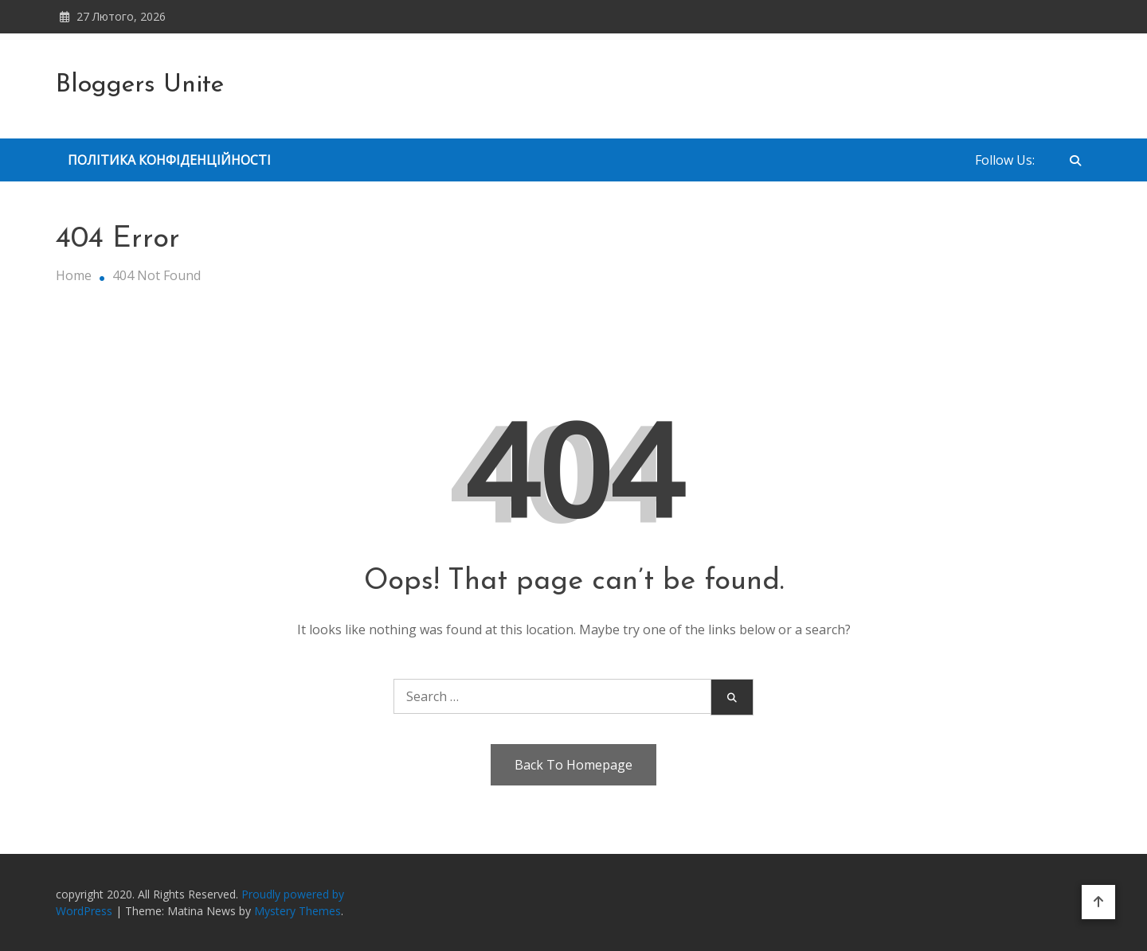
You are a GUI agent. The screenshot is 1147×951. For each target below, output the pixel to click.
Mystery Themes (297, 910)
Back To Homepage (573, 765)
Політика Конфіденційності (169, 160)
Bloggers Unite (140, 85)
